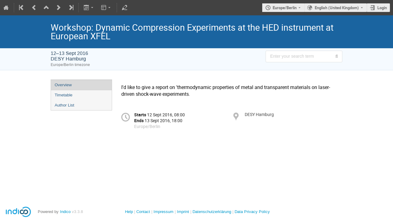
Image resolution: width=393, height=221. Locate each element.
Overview (63, 85)
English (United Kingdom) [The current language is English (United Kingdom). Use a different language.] (337, 7)
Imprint (182, 211)
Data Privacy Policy (251, 211)
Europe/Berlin (285, 7)
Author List (64, 105)
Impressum (162, 211)
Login (382, 7)
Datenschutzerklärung (211, 211)
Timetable (63, 95)
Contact (143, 211)
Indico (65, 211)
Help (129, 211)
